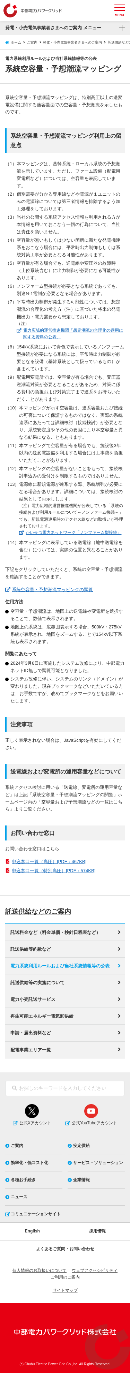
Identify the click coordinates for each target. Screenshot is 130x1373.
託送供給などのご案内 (40, 911)
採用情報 (97, 1231)
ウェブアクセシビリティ (95, 1270)
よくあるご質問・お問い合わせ (65, 1248)
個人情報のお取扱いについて (39, 1270)
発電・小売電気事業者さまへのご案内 (72, 42)
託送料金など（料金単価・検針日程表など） (55, 932)
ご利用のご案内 (65, 1277)
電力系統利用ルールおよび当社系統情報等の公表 (60, 965)
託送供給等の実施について (37, 982)
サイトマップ (65, 1290)
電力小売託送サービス (32, 999)
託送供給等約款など (30, 949)
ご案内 (32, 42)
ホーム (16, 42)
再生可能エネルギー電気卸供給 (41, 1016)
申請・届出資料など (30, 1032)
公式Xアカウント (35, 1123)
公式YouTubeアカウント (94, 1123)
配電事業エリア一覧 (30, 1050)
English (32, 1231)
